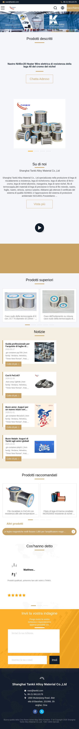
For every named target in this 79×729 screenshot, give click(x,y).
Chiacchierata (73, 8)
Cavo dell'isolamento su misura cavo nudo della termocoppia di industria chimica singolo (58, 317)
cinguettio (42, 711)
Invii (54, 660)
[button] (33, 605)
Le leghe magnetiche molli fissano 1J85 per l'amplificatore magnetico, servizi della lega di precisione (35, 531)
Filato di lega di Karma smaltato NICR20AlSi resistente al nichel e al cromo (58, 512)
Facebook (35, 711)
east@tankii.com (10, 2)
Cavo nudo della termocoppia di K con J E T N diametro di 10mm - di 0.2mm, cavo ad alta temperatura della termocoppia (21, 317)
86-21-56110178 (68, 2)
